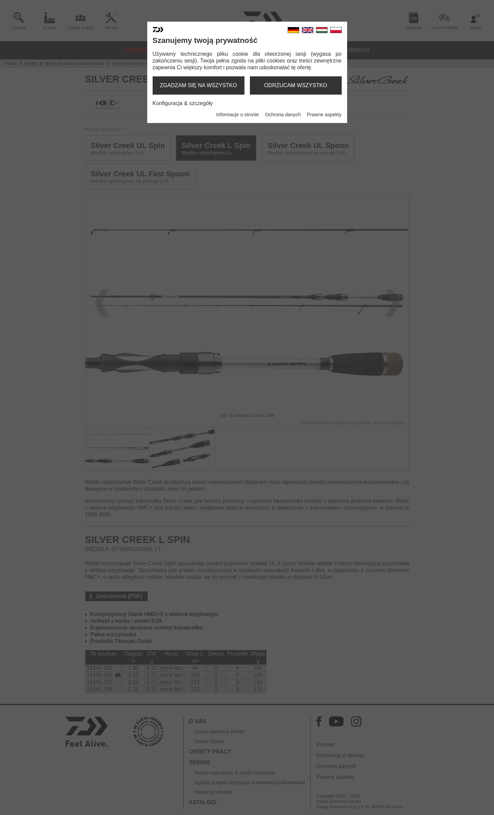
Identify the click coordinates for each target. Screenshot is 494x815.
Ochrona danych (283, 114)
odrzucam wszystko (295, 85)
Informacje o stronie (237, 114)
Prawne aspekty (324, 114)
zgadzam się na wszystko (198, 85)
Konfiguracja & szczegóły (183, 103)
